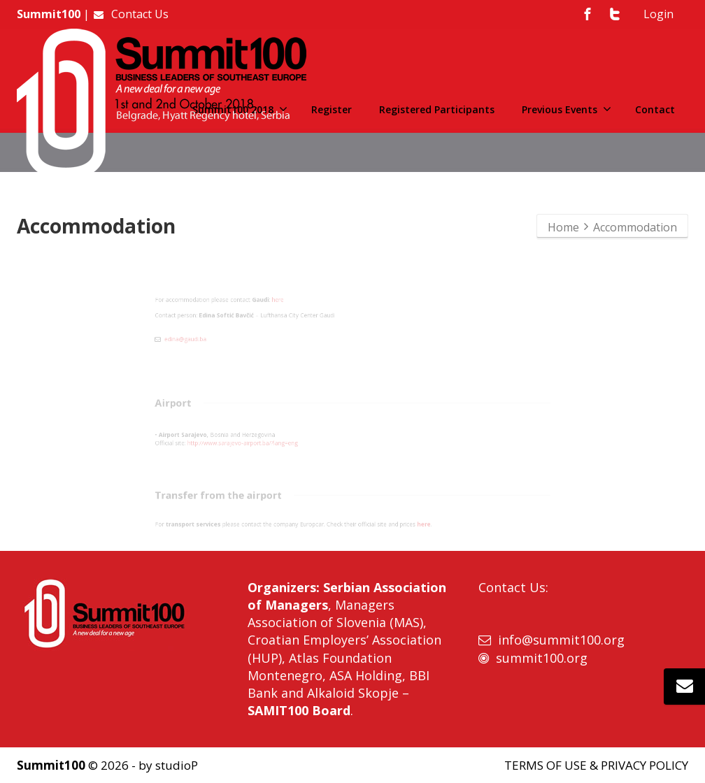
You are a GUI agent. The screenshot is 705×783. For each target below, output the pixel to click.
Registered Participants (436, 109)
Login (658, 14)
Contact (655, 109)
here (225, 285)
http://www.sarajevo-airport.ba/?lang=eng (165, 445)
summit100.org (542, 657)
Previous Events (566, 109)
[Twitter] (615, 14)
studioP (176, 765)
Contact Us (130, 14)
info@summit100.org (561, 639)
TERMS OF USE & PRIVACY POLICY (596, 765)
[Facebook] (587, 14)
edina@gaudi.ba (68, 352)
